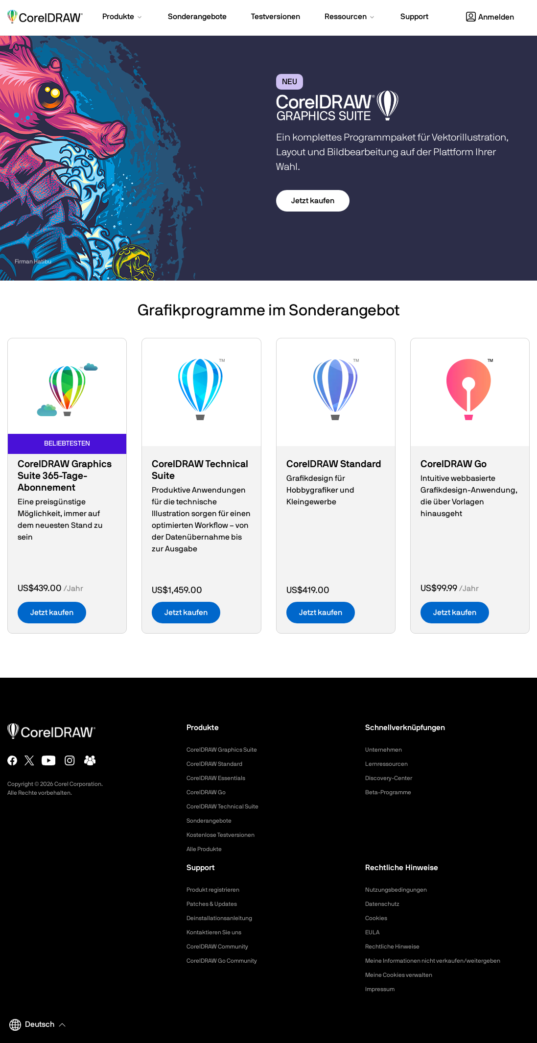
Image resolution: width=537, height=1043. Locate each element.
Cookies (377, 918)
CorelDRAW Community (223, 946)
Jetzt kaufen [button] (312, 201)
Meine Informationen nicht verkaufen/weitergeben (443, 960)
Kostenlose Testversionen (226, 834)
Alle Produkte (207, 849)
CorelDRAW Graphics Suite (228, 749)
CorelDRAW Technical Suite (228, 806)
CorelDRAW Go (210, 792)
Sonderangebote (212, 820)
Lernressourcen (390, 763)
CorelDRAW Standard (219, 763)
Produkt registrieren (217, 889)
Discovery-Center (392, 778)
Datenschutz (385, 904)
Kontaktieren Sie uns (218, 932)
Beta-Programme (392, 792)
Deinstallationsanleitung (224, 918)
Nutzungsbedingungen (400, 889)
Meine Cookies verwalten (404, 975)
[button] (123, 17)
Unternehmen (386, 749)
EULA (373, 932)
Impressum (382, 989)
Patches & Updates (216, 904)
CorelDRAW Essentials (221, 778)
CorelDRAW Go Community (228, 960)
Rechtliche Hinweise (396, 946)
